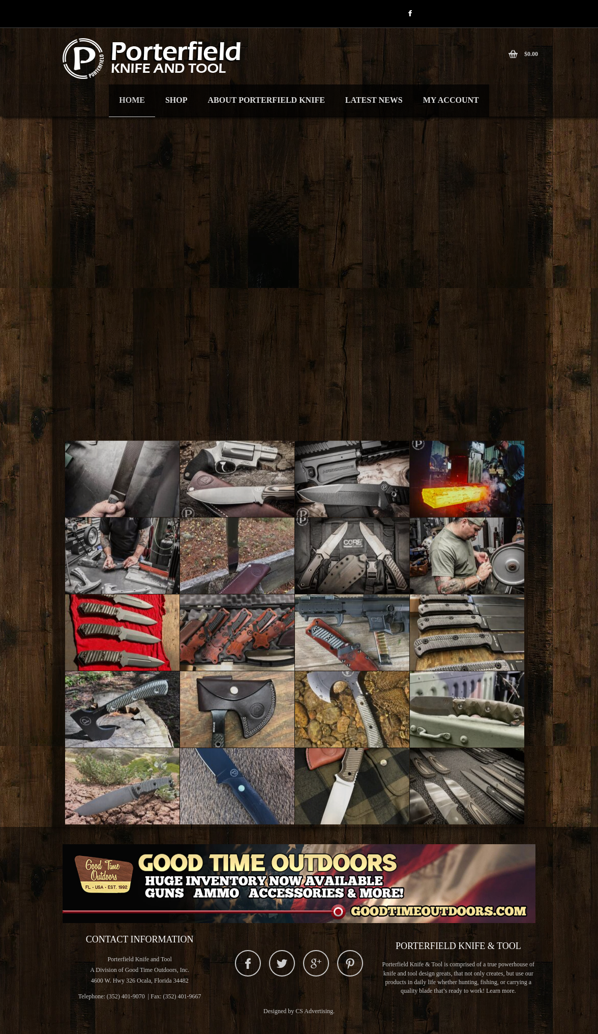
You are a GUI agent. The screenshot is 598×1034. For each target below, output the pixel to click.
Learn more (500, 990)
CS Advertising (314, 1011)
